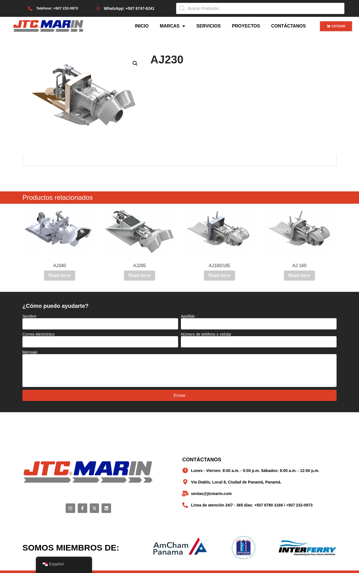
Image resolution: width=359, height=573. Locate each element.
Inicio (142, 26)
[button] (135, 63)
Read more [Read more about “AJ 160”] (299, 275)
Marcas (172, 26)
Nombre (30, 316)
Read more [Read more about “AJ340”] (60, 275)
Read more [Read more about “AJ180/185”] (219, 275)
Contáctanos (288, 26)
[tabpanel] (179, 160)
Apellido (188, 316)
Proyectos (246, 26)
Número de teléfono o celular (207, 334)
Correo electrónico (39, 334)
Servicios (208, 26)
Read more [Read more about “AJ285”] (139, 275)
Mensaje (29, 352)
